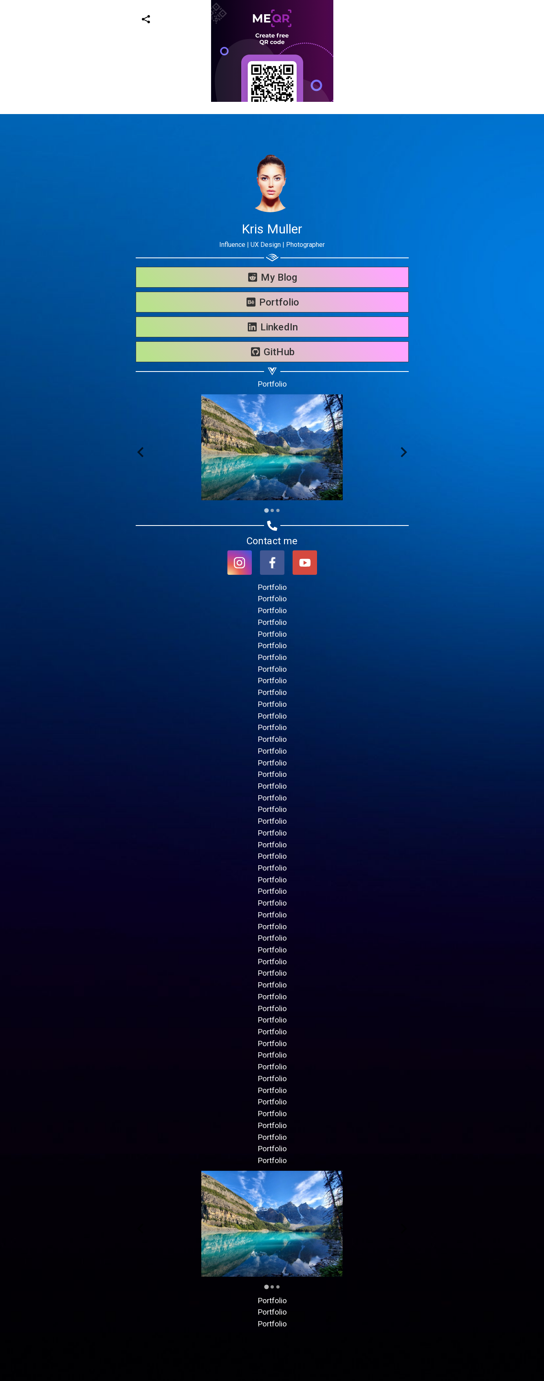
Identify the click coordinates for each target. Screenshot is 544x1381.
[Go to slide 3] (278, 510)
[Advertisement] (244, 159)
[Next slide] (403, 452)
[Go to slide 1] (266, 510)
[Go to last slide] (141, 452)
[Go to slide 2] (272, 510)
